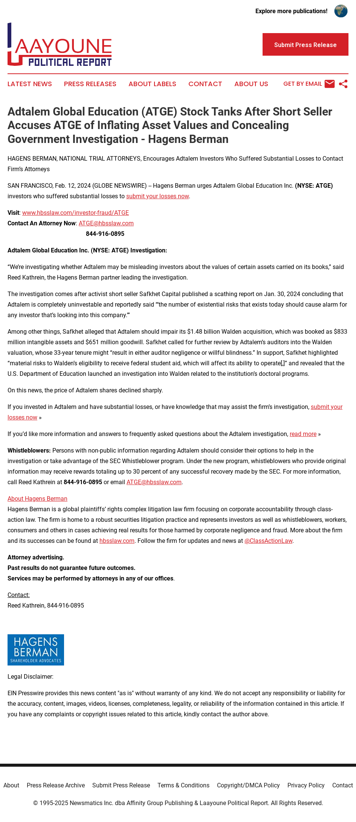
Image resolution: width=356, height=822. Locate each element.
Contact (205, 84)
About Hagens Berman (37, 498)
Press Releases (90, 84)
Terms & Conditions (183, 785)
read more (303, 434)
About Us (251, 84)
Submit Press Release (121, 785)
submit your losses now (157, 196)
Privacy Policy (306, 785)
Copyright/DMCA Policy (248, 785)
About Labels (152, 84)
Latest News (30, 84)
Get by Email (309, 84)
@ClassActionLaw (268, 540)
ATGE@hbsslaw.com (106, 223)
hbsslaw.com (116, 540)
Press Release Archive (56, 785)
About (11, 785)
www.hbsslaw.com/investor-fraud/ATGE (75, 212)
